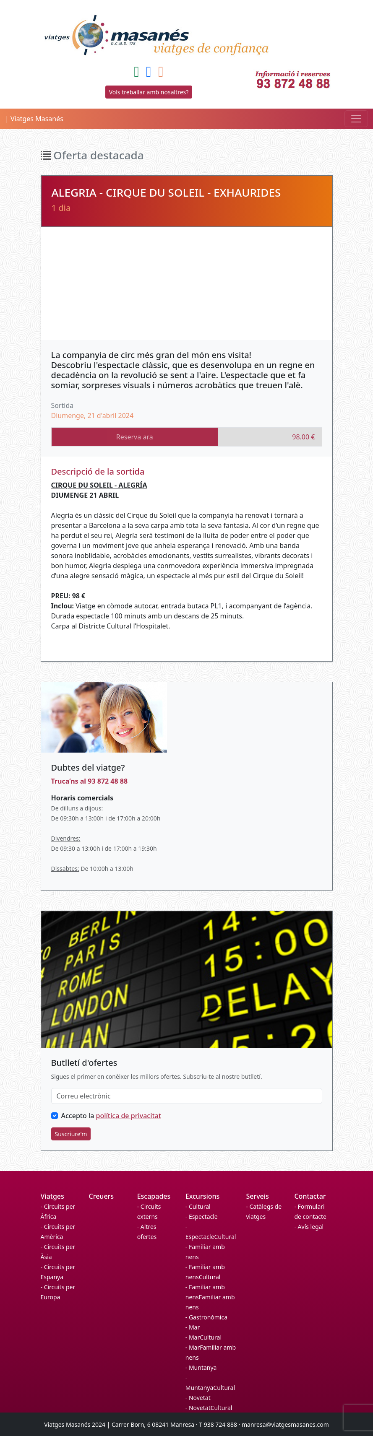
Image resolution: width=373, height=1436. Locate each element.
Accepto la (111, 1115)
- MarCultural (203, 1337)
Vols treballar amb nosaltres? (149, 92)
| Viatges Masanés (34, 118)
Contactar (310, 1196)
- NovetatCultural (208, 1408)
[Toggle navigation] (356, 118)
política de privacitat (128, 1115)
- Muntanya (201, 1367)
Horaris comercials (82, 797)
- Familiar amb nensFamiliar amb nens (210, 1297)
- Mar (192, 1327)
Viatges (52, 1196)
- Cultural (198, 1206)
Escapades (154, 1196)
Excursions (202, 1196)
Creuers (101, 1196)
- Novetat (198, 1398)
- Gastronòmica (206, 1317)
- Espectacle (201, 1216)
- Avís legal (308, 1227)
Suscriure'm (71, 1134)
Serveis (257, 1196)
